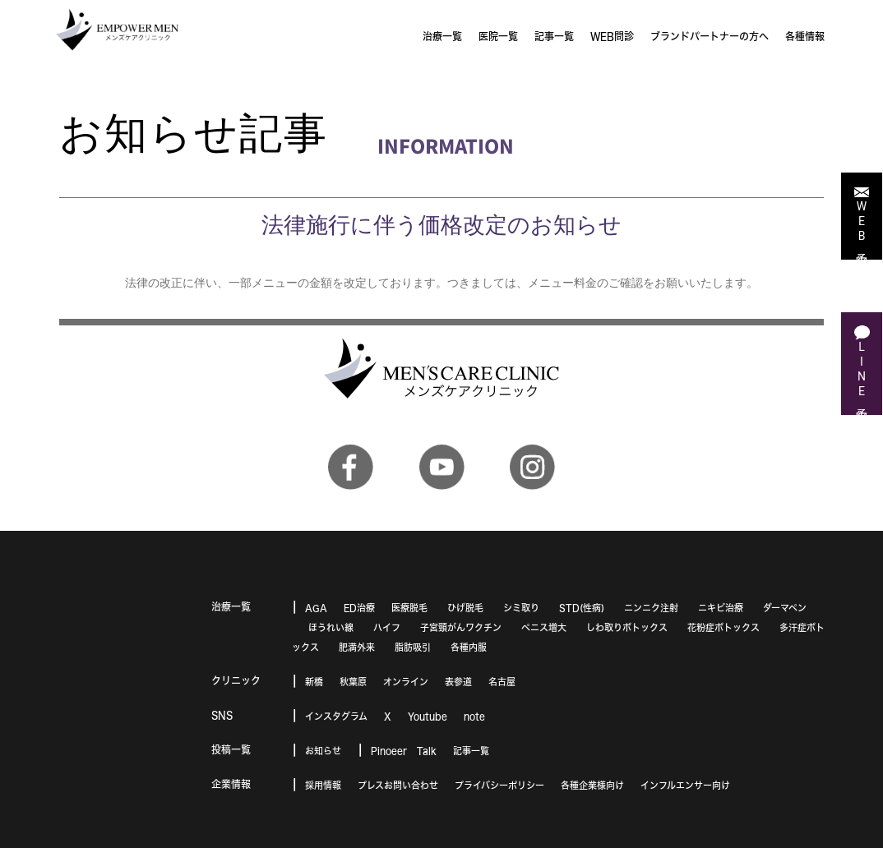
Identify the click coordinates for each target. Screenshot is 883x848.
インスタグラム (336, 716)
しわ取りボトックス (627, 627)
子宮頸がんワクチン (461, 627)
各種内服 (469, 647)
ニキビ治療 (720, 607)
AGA (316, 607)
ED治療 (359, 607)
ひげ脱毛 (465, 607)
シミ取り (521, 607)
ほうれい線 (331, 627)
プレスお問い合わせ (398, 785)
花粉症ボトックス (723, 627)
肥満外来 (357, 647)
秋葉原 (353, 681)
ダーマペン (785, 607)
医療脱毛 (409, 607)
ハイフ (386, 627)
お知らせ (323, 750)
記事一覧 (471, 750)
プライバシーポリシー (499, 785)
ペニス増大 (543, 627)
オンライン (405, 681)
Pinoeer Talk (404, 750)
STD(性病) (581, 607)
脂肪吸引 (413, 647)
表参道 (458, 681)
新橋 (314, 681)
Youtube (427, 716)
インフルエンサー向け (685, 785)
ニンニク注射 (651, 607)
